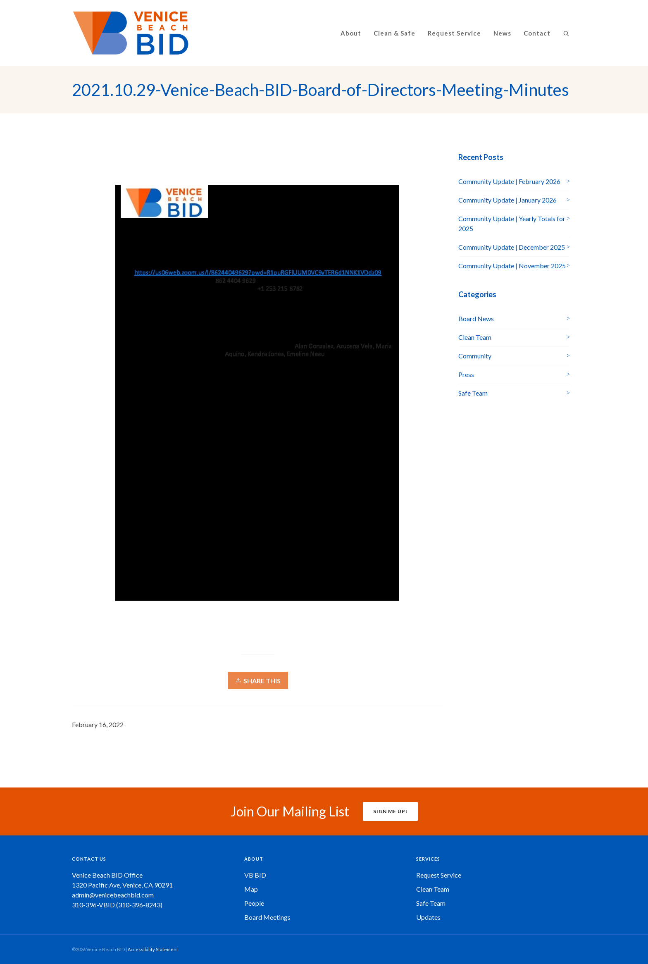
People (254, 903)
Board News (476, 318)
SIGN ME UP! (390, 811)
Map (251, 889)
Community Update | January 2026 (507, 200)
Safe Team (473, 393)
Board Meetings (267, 917)
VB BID (255, 875)
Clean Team (474, 337)
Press (466, 374)
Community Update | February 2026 (509, 181)
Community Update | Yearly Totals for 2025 (511, 223)
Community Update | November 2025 (512, 266)
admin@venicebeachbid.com (113, 895)
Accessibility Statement (153, 949)
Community (474, 356)
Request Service (438, 875)
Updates (428, 917)
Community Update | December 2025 (511, 247)
